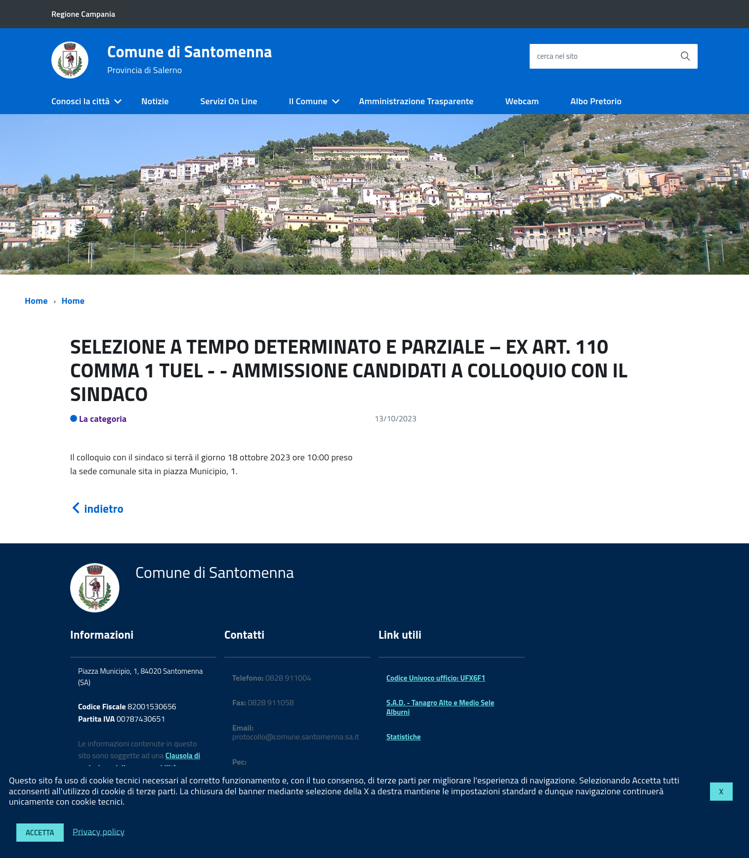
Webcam (522, 101)
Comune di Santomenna (189, 59)
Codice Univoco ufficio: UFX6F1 (435, 678)
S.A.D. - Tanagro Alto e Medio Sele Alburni (440, 707)
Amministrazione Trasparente (416, 101)
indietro (97, 508)
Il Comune (308, 101)
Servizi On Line (229, 101)
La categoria (103, 418)
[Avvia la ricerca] (685, 56)
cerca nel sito (557, 56)
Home (36, 300)
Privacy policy (99, 831)
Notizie (154, 101)
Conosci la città (80, 101)
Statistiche (403, 736)
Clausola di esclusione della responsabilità (139, 762)
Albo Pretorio (596, 101)
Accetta (40, 832)
